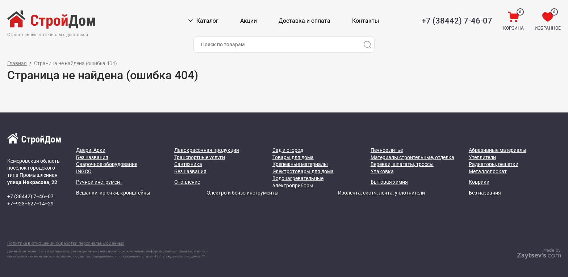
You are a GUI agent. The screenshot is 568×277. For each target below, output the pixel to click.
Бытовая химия (389, 182)
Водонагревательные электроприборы (297, 181)
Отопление (187, 182)
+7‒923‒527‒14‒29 (30, 203)
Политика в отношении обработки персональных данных (65, 243)
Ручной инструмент (99, 182)
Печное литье (387, 150)
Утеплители (482, 157)
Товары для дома (293, 157)
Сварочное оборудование (106, 164)
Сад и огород (287, 150)
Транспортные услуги (199, 157)
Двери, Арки (90, 150)
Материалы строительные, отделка (412, 157)
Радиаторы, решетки (493, 164)
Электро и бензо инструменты (243, 193)
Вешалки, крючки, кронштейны (113, 193)
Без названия (92, 157)
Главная (17, 63)
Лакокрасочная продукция (206, 150)
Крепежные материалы (300, 164)
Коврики (479, 182)
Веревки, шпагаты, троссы (402, 164)
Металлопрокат (488, 171)
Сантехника (188, 164)
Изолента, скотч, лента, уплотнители (381, 193)
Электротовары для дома (303, 171)
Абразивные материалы (497, 150)
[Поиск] (367, 45)
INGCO (84, 171)
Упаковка (382, 171)
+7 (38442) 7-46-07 (457, 20)
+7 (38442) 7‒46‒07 (30, 196)
